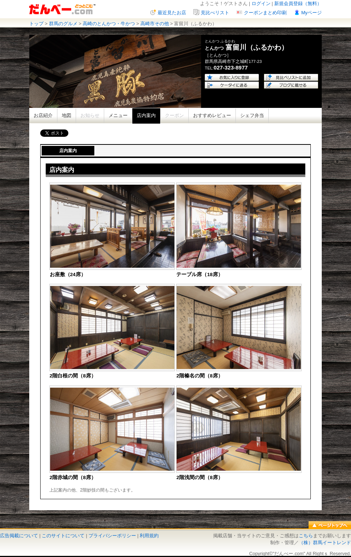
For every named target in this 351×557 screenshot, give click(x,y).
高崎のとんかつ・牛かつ (109, 23)
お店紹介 (43, 115)
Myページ (311, 12)
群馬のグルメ (63, 23)
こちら (306, 535)
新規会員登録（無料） (298, 3)
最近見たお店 (172, 12)
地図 (66, 115)
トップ (36, 23)
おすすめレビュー (212, 115)
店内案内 (146, 115)
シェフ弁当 (252, 115)
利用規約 (149, 535)
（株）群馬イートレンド (325, 542)
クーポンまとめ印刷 (265, 12)
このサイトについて (63, 535)
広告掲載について (19, 535)
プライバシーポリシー (112, 535)
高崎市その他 (154, 23)
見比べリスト (215, 12)
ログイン (261, 3)
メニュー (118, 115)
